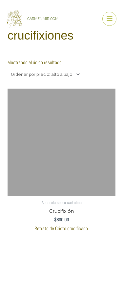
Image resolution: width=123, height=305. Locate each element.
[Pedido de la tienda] (44, 74)
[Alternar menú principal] (109, 19)
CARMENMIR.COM (42, 19)
